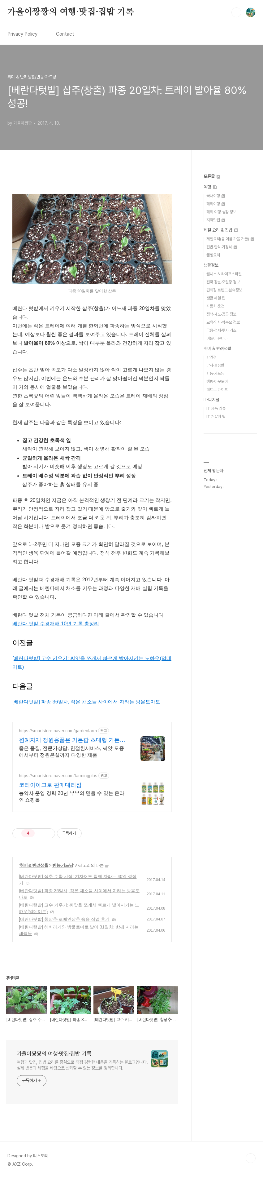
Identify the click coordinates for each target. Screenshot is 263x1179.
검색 (236, 12)
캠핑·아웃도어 (217, 381)
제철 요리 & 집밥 (221, 230)
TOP (251, 1158)
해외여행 (215, 204)
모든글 (212, 176)
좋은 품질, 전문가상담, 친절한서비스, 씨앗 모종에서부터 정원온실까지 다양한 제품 (71, 752)
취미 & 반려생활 (33, 865)
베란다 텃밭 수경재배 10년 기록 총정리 (55, 623)
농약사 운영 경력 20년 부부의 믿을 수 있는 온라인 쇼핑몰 (71, 797)
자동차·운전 (215, 306)
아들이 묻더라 (217, 338)
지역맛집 (215, 220)
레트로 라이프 (217, 389)
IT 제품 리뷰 (216, 408)
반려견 (211, 357)
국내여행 (215, 195)
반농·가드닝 (62, 865)
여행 (210, 186)
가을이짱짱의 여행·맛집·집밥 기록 (70, 12)
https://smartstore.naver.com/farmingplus (58, 775)
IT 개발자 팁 (216, 416)
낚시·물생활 (215, 365)
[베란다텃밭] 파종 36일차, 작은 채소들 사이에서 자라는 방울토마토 (86, 701)
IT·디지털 (211, 399)
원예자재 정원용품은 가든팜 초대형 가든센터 (72, 740)
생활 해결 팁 (215, 298)
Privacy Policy (22, 34)
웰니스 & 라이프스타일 (224, 274)
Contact (65, 34)
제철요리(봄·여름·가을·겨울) (230, 239)
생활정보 (211, 265)
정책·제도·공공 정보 (221, 314)
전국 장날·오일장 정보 (223, 282)
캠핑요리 (213, 255)
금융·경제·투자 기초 (221, 330)
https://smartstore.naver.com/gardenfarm (58, 730)
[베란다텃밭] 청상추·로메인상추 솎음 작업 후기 (64, 919)
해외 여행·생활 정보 (221, 212)
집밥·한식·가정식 (221, 247)
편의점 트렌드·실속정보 (224, 290)
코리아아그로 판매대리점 (50, 785)
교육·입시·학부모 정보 (223, 322)
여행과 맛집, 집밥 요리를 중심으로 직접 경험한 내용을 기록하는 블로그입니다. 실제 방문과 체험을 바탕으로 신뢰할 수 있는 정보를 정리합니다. (82, 1065)
